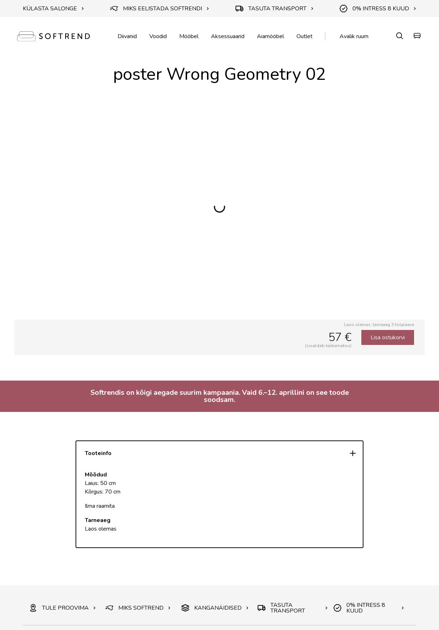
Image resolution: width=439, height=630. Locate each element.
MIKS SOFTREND (138, 608)
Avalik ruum (354, 36)
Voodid (158, 36)
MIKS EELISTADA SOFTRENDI (159, 8)
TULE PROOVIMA (62, 608)
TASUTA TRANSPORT (275, 8)
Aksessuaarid (227, 36)
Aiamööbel (270, 36)
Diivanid (127, 36)
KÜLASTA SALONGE (53, 8)
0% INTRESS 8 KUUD (378, 8)
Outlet (304, 36)
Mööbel (188, 36)
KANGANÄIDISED (215, 608)
